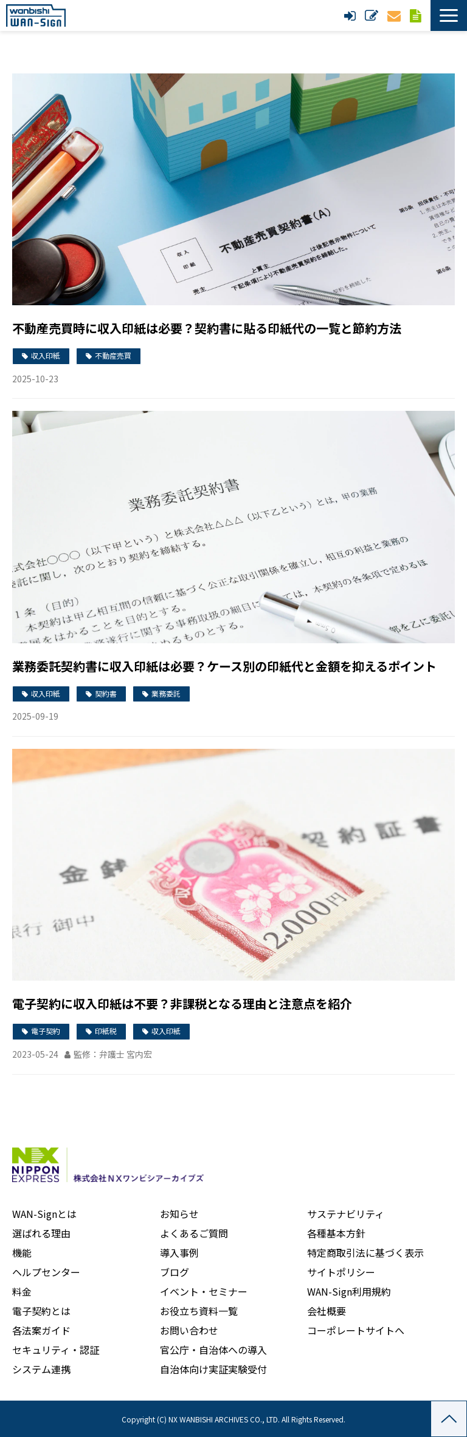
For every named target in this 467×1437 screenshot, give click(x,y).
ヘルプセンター (46, 1272)
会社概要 (326, 1310)
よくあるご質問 (194, 1233)
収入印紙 (45, 355)
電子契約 (45, 1031)
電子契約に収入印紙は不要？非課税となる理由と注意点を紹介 (182, 1003)
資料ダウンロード (417, 15)
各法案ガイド (41, 1330)
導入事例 (179, 1252)
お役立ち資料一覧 (199, 1310)
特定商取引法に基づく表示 (365, 1252)
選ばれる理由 (41, 1233)
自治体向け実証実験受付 (213, 1369)
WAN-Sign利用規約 (349, 1291)
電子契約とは (41, 1310)
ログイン (351, 15)
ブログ (174, 1272)
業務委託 (166, 693)
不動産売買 (113, 355)
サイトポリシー (341, 1272)
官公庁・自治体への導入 (213, 1349)
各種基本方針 (336, 1233)
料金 (22, 1291)
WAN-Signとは (44, 1213)
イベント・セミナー (203, 1291)
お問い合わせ (395, 15)
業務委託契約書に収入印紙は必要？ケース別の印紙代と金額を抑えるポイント (224, 666)
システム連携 (41, 1369)
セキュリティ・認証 (55, 1349)
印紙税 (106, 1031)
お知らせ (179, 1213)
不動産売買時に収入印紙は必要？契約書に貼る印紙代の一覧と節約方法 (206, 328)
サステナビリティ (345, 1213)
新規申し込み (373, 15)
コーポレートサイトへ (355, 1330)
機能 (22, 1252)
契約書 (106, 693)
